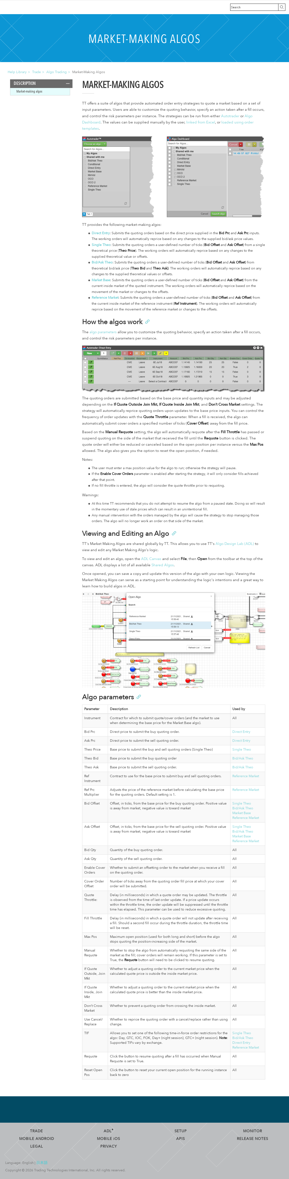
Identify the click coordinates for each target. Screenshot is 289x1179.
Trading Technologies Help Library (27, 7)
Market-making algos (29, 91)
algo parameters (103, 332)
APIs (180, 1138)
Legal (36, 1146)
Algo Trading (56, 72)
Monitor (252, 1131)
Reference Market (105, 297)
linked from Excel (200, 122)
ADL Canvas (151, 558)
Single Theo (101, 245)
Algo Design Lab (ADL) (235, 543)
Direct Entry (101, 233)
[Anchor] (147, 321)
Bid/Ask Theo (102, 262)
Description (25, 84)
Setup (181, 1131)
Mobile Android (36, 1138)
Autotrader (230, 116)
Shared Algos (162, 565)
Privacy (108, 1146)
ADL (109, 1131)
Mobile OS (108, 1138)
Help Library (17, 72)
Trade (36, 72)
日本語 (42, 1162)
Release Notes (252, 1138)
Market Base (101, 280)
